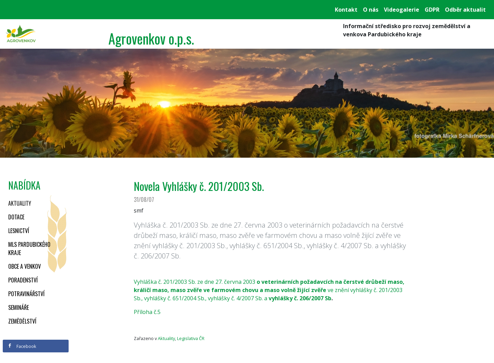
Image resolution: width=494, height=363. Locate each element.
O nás (370, 9)
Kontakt (346, 9)
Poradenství (23, 280)
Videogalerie (401, 9)
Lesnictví (18, 231)
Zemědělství (22, 321)
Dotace (16, 217)
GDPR (432, 9)
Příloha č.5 (147, 312)
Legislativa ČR (190, 338)
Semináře (18, 307)
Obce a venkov (24, 266)
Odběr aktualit (465, 9)
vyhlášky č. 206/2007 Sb (300, 298)
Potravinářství (26, 294)
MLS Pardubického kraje (29, 248)
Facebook (22, 346)
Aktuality (19, 203)
